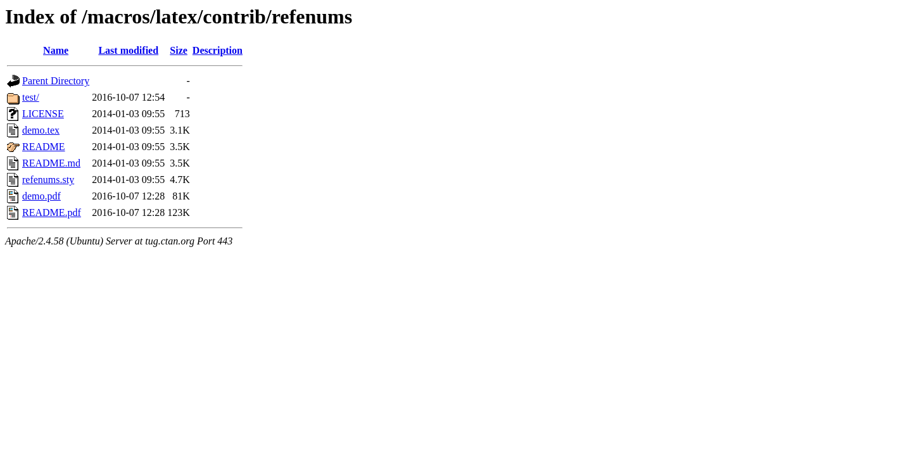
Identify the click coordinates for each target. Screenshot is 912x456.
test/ (30, 97)
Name (55, 50)
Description (218, 50)
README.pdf (51, 212)
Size (178, 50)
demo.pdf (41, 196)
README (43, 146)
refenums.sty (48, 179)
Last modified (128, 50)
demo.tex (41, 130)
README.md (51, 163)
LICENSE (43, 113)
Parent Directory (55, 80)
